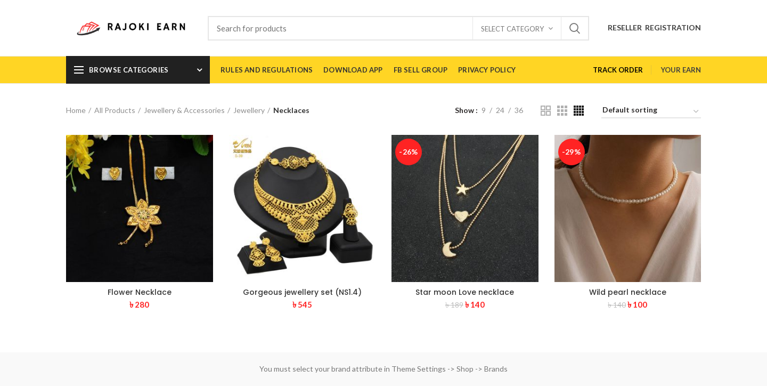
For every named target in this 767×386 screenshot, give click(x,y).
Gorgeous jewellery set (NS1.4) (302, 292)
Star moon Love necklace (464, 292)
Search (574, 28)
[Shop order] (651, 111)
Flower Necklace (140, 292)
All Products (114, 110)
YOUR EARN (681, 70)
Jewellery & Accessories (184, 110)
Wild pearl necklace (627, 292)
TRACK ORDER (618, 70)
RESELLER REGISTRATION (654, 27)
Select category (512, 29)
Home (76, 110)
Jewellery (249, 110)
